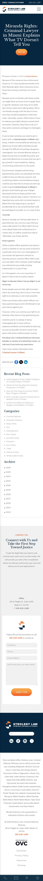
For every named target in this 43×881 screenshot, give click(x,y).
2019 (7, 490)
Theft (8, 448)
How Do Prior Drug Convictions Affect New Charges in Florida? (22, 392)
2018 (7, 494)
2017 (7, 498)
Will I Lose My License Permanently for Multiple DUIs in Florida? (22, 398)
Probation (10, 441)
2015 (7, 507)
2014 (7, 512)
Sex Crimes (11, 445)
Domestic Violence (14, 420)
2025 (7, 472)
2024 (7, 476)
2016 (7, 503)
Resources (21, 860)
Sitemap (21, 865)
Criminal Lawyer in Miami (13, 352)
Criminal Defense (31, 76)
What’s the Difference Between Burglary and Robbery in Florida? (20, 404)
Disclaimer (21, 850)
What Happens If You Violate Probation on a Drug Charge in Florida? (23, 380)
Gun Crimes (11, 434)
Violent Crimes (12, 452)
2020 (7, 485)
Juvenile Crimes (12, 438)
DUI (8, 427)
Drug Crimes (11, 423)
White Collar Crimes (14, 456)
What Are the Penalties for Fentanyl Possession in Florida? (21, 386)
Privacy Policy (21, 855)
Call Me (21, 52)
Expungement (12, 431)
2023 (7, 481)
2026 (7, 467)
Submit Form (21, 692)
